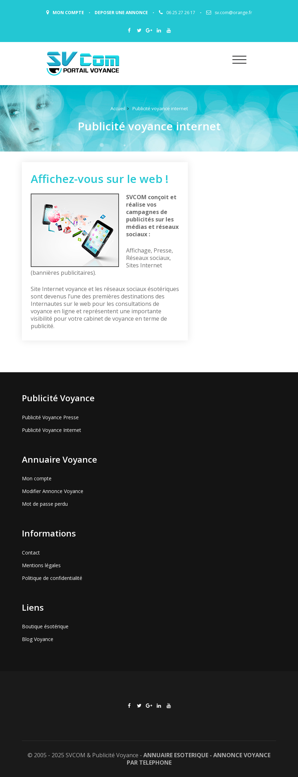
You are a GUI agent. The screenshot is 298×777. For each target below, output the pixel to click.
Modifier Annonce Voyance (52, 491)
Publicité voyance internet (160, 108)
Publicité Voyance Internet (51, 430)
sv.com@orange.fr (233, 13)
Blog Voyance (37, 639)
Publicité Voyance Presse (50, 417)
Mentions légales (41, 565)
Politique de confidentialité (52, 578)
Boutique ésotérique (45, 626)
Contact (31, 552)
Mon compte (37, 478)
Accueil (118, 108)
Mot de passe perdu (45, 503)
